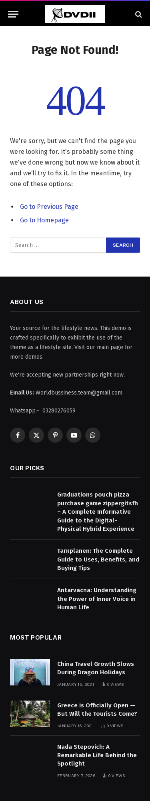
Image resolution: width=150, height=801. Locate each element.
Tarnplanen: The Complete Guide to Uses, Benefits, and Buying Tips (98, 559)
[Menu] (13, 14)
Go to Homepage (44, 220)
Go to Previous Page (49, 206)
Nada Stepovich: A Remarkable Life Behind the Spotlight (97, 755)
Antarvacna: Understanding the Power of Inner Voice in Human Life (96, 599)
